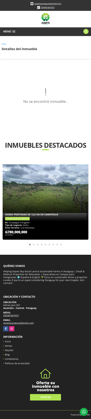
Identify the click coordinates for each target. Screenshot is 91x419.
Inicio (4, 44)
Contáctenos (11, 358)
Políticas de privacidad (17, 363)
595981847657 (48, 7)
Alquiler (9, 350)
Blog (7, 354)
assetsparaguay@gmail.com (47, 3)
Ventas (8, 345)
